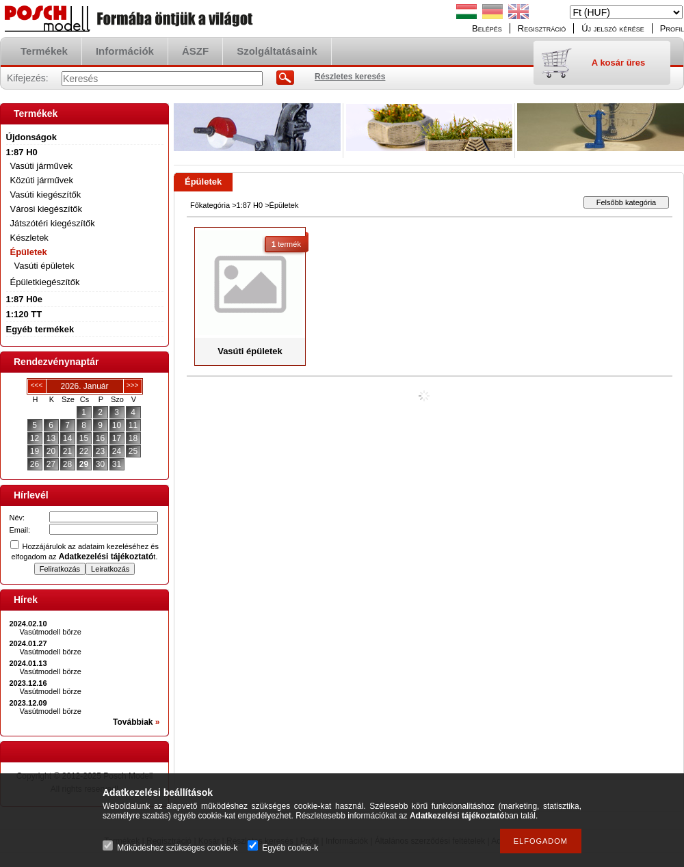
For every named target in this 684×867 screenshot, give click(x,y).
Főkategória (210, 205)
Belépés (487, 28)
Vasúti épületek (44, 266)
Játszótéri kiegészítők (52, 223)
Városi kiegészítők (46, 209)
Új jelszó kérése (612, 28)
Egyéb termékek (40, 329)
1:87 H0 (250, 205)
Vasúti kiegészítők (45, 194)
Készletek (29, 237)
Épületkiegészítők (45, 282)
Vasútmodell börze (50, 632)
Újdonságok (31, 137)
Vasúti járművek (41, 166)
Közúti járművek (41, 180)
